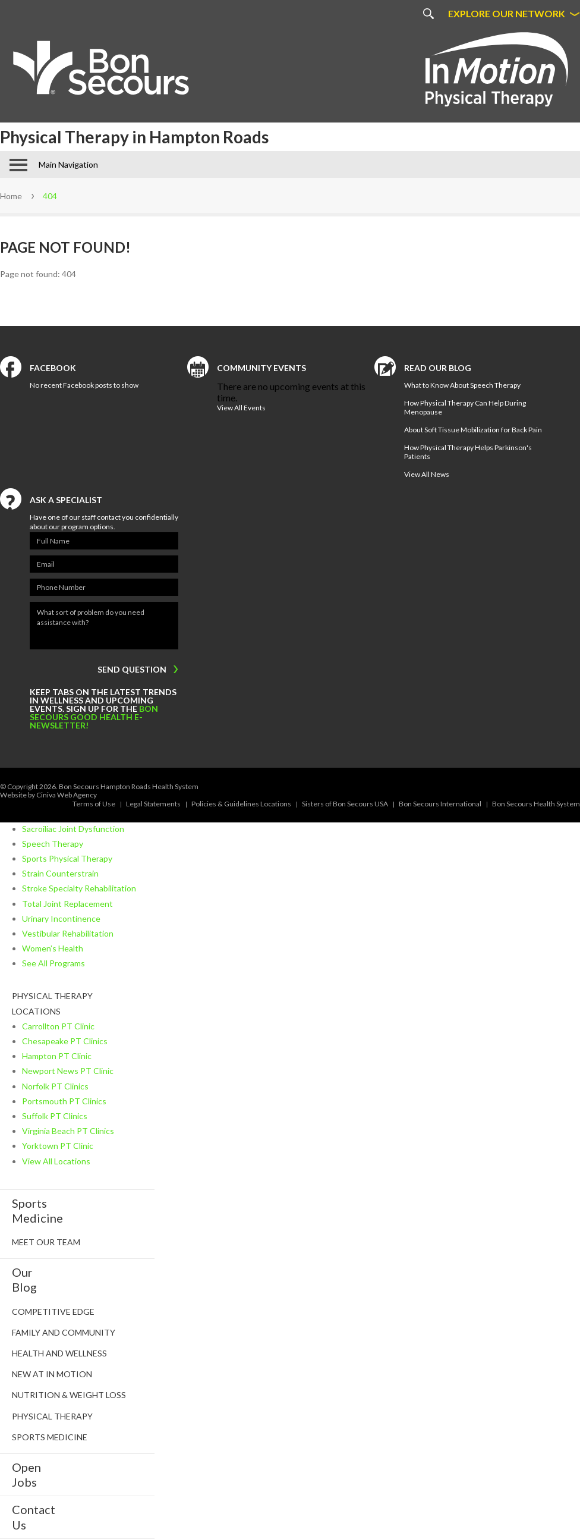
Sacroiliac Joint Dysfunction (73, 829)
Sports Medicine (49, 1437)
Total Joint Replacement (67, 904)
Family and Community (63, 1332)
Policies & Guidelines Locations (241, 803)
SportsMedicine (37, 1210)
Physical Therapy (52, 1416)
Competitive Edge (53, 1311)
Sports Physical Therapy (67, 858)
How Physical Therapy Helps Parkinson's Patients (468, 452)
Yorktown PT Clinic (57, 1146)
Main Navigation (68, 164)
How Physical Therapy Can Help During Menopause (465, 407)
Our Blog (24, 1279)
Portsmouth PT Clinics (64, 1101)
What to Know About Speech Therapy (462, 385)
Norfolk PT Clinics (55, 1086)
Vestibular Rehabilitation (68, 933)
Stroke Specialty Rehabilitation (79, 888)
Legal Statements (153, 803)
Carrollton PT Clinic (58, 1026)
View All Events (241, 407)
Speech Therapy (52, 843)
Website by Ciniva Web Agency (48, 794)
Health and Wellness (59, 1353)
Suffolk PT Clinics (54, 1116)
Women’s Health (52, 948)
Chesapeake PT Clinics (65, 1041)
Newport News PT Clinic (68, 1071)
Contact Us (33, 1516)
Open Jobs (26, 1474)
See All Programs (53, 963)
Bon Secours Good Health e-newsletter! (94, 716)
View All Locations (56, 1161)
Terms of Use (93, 803)
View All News (426, 474)
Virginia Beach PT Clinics (68, 1131)
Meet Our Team (46, 1242)
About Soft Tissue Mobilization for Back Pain (473, 429)
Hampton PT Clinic (57, 1056)
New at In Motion (52, 1374)
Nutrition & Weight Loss (69, 1395)
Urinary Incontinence (61, 918)
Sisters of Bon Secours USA (345, 803)
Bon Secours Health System (536, 803)
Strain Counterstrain (60, 873)
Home (11, 196)
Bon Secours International (440, 803)
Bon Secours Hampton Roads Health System (128, 786)
